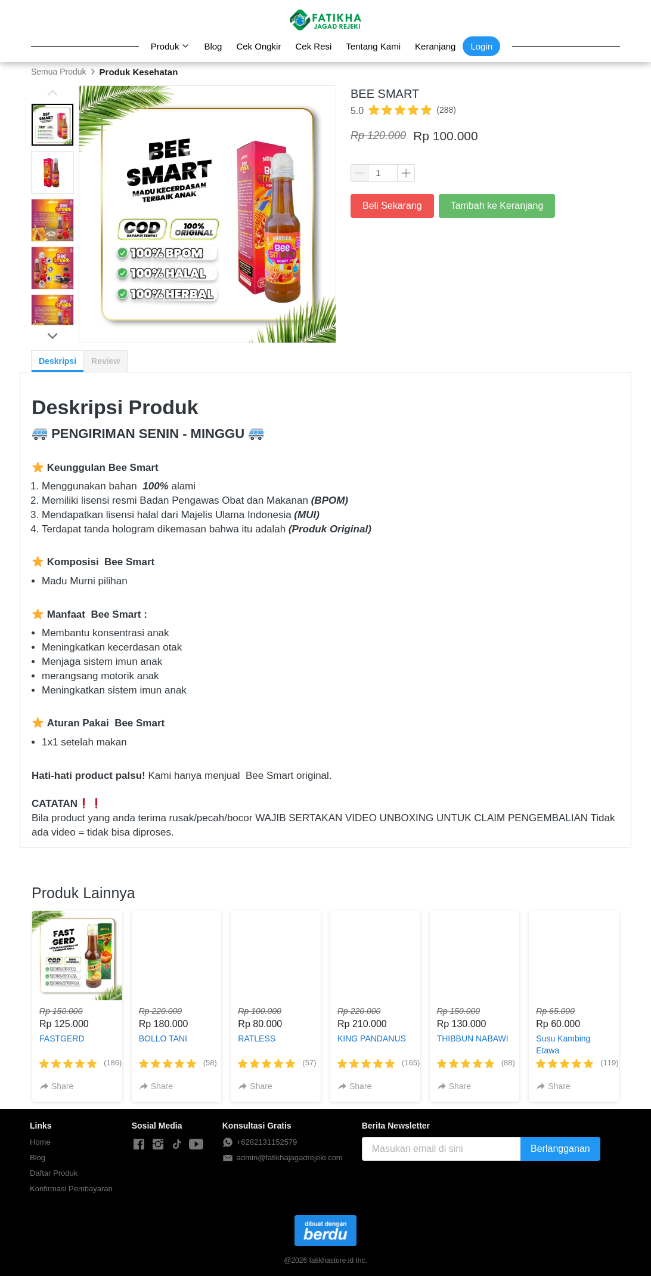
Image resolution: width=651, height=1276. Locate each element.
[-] (139, 1144)
